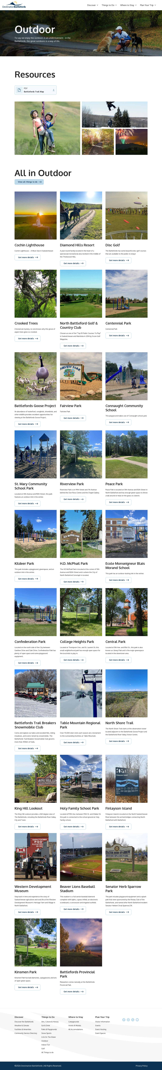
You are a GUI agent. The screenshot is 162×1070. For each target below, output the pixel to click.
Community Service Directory (26, 1033)
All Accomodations (75, 1029)
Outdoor (44, 1041)
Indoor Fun (45, 1045)
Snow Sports (46, 1033)
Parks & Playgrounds (49, 1029)
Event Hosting (100, 1029)
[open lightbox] (47, 128)
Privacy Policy (142, 1066)
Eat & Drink (45, 1025)
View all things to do (27, 182)
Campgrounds (73, 1022)
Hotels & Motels (74, 1025)
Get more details (26, 257)
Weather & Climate (22, 1025)
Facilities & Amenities (23, 1029)
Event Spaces (100, 1033)
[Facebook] (132, 1019)
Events (97, 1025)
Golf (43, 1048)
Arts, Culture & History (50, 1022)
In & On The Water (48, 1037)
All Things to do (47, 1052)
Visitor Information (102, 1022)
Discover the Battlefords (24, 1022)
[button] (93, 5)
